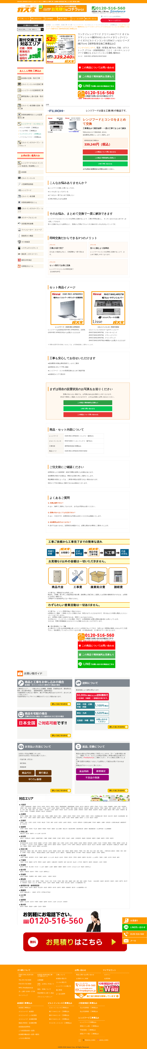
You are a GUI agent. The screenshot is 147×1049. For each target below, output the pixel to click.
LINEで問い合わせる (105, 164)
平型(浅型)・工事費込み (88, 1030)
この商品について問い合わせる (105, 152)
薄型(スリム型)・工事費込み (89, 1026)
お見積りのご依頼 (82, 978)
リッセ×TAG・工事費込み (28, 130)
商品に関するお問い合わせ (85, 974)
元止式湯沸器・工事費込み (89, 1007)
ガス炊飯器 (25, 242)
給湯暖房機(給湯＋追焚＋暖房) (29, 1034)
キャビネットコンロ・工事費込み (60, 1023)
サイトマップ (23, 995)
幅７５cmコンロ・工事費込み (59, 1011)
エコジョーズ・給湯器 (26, 1011)
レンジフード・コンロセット (32, 124)
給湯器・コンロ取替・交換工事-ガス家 (59, 25)
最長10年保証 (26, 260)
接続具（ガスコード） (29, 254)
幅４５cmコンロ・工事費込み (59, 1019)
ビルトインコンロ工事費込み (59, 1007)
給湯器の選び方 (61, 978)
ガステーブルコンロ (29, 218)
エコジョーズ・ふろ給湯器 (28, 1015)
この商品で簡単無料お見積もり (98, 76)
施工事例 (62, 19)
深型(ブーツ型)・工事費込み (89, 1034)
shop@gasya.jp (88, 757)
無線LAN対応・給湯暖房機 (28, 1023)
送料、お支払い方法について (45, 984)
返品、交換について (44, 989)
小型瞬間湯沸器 (27, 184)
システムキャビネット (29, 248)
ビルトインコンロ (28, 178)
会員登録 (107, 978)
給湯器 (23, 172)
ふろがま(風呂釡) (24, 1038)
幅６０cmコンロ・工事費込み (59, 1015)
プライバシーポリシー (44, 997)
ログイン (107, 974)
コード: (80, 56)
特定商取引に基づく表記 (45, 993)
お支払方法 (36, 19)
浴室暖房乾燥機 (27, 224)
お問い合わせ (91, 19)
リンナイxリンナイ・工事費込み (30, 134)
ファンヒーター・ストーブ (31, 230)
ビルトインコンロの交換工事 (32, 84)
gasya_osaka (103, 1040)
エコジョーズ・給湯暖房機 (28, 1019)
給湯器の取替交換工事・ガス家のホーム (45, 975)
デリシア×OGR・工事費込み (29, 127)
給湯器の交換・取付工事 (30, 78)
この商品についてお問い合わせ (98, 67)
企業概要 (49, 19)
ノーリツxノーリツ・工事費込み (30, 137)
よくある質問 (77, 19)
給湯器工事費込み (25, 1007)
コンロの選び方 (61, 982)
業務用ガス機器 (27, 236)
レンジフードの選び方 (63, 986)
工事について (23, 19)
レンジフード (26, 190)
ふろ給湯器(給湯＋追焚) (27, 1030)
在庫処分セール (27, 266)
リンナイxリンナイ (86, 48)
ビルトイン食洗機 (28, 196)
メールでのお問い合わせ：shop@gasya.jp (85, 987)
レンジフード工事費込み (88, 1022)
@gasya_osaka (88, 1040)
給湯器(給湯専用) (24, 1027)
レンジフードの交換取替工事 (32, 90)
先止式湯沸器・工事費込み (89, 1011)
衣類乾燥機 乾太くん (29, 202)
